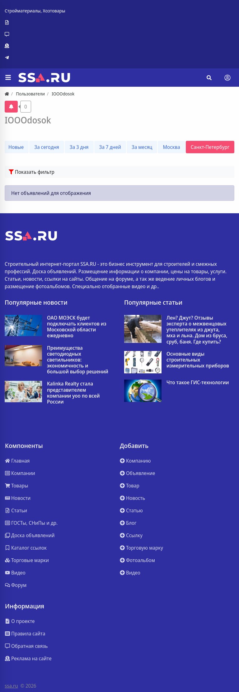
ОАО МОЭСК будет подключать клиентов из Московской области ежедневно (76, 327)
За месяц (142, 147)
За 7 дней (110, 147)
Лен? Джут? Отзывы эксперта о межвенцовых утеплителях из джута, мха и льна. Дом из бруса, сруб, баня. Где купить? (196, 330)
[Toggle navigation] (227, 77)
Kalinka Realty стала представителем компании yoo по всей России (73, 393)
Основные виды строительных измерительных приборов (197, 360)
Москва (171, 147)
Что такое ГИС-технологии (197, 382)
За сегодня (46, 147)
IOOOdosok (28, 120)
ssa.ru (11, 685)
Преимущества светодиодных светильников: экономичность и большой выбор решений (77, 360)
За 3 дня (79, 147)
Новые (16, 147)
